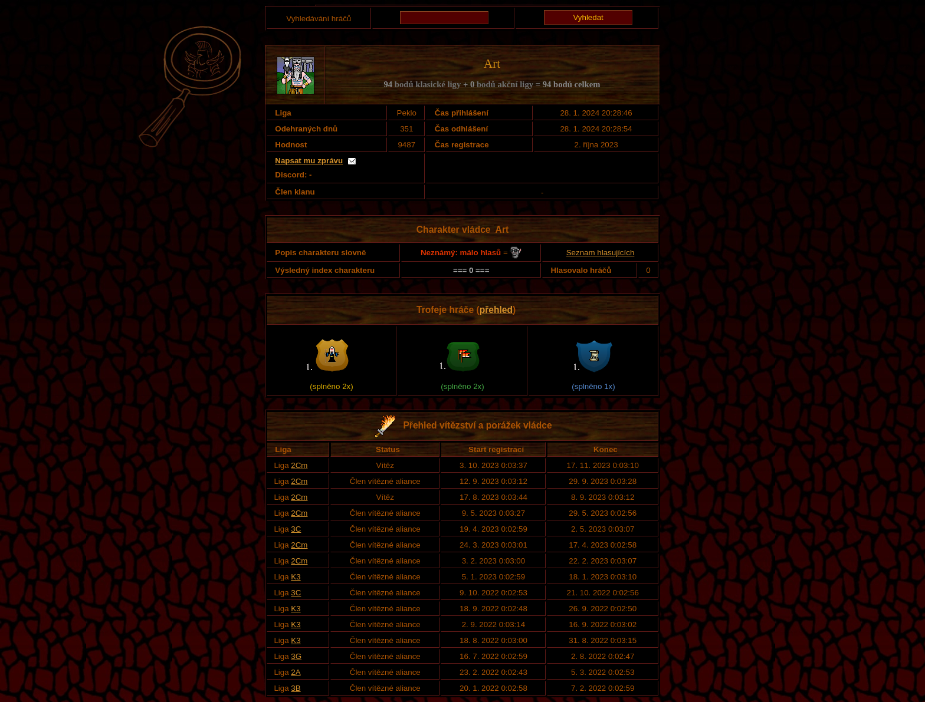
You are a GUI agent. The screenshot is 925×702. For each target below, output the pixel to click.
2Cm (299, 465)
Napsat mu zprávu (309, 160)
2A (295, 672)
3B (295, 688)
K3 (295, 576)
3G (296, 656)
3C (296, 529)
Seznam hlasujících (600, 252)
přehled (496, 310)
